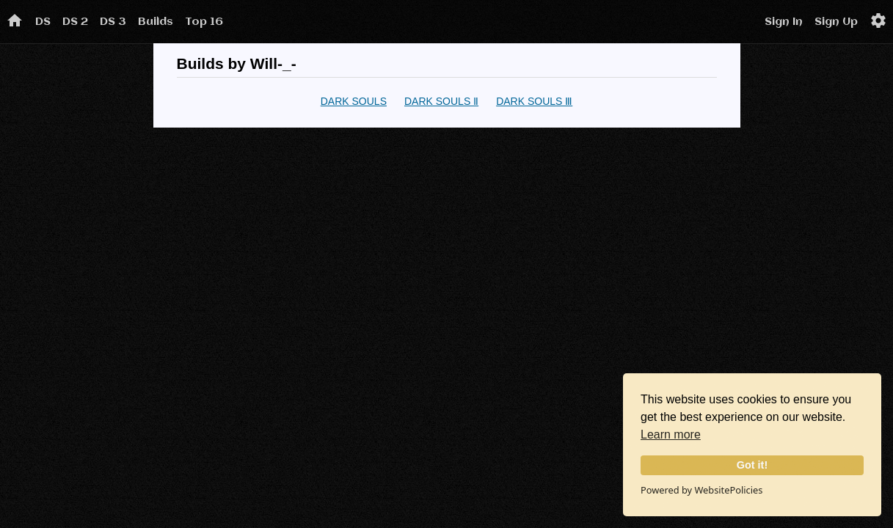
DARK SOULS (354, 101)
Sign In (784, 22)
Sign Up (836, 22)
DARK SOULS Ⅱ (441, 101)
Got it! (752, 465)
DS (43, 22)
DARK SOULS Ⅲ (534, 101)
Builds (155, 22)
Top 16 (204, 22)
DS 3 (113, 22)
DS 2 (75, 22)
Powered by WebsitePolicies (701, 489)
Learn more (671, 434)
